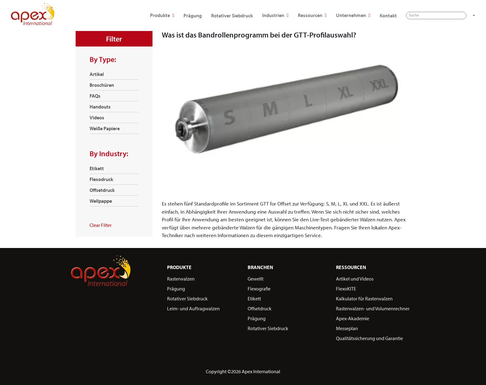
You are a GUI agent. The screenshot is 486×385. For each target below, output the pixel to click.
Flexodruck (101, 179)
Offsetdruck (102, 190)
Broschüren (102, 85)
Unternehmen (331, 16)
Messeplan (347, 328)
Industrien (253, 16)
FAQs (95, 96)
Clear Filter (101, 225)
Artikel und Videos (354, 279)
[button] (451, 15)
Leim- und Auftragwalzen (193, 308)
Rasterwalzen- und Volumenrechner (372, 308)
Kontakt (365, 15)
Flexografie (259, 288)
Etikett (97, 168)
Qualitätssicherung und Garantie (369, 338)
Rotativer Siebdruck (210, 15)
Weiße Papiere (105, 128)
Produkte (140, 16)
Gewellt (255, 279)
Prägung (170, 15)
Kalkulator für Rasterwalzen (364, 298)
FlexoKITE (346, 288)
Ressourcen (290, 16)
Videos (97, 117)
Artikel (97, 74)
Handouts (100, 107)
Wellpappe (101, 201)
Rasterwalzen (181, 279)
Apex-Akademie (352, 318)
